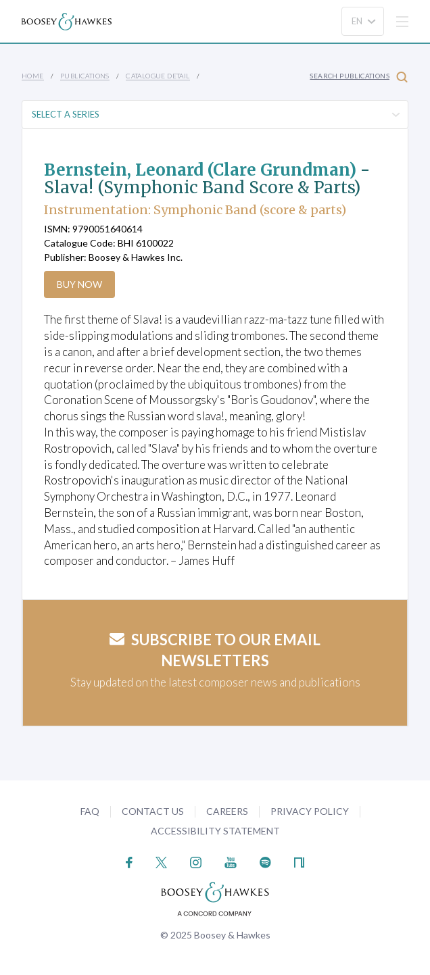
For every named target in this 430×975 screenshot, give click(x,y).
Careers (227, 811)
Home (33, 76)
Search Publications (359, 76)
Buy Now (79, 284)
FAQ (89, 811)
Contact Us (153, 811)
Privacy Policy (309, 811)
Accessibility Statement (215, 830)
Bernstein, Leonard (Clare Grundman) (200, 169)
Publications (85, 76)
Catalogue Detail (157, 76)
